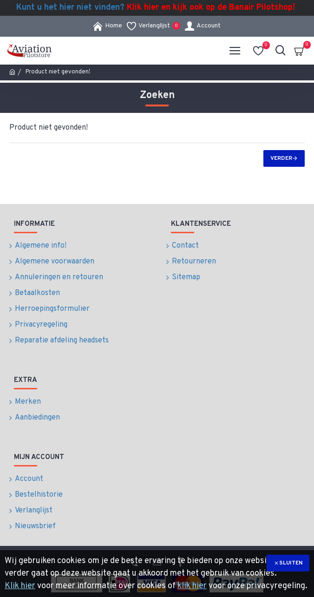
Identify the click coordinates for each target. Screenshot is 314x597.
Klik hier (20, 586)
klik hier (192, 586)
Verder (281, 158)
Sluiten (290, 563)
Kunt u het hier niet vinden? (155, 8)
